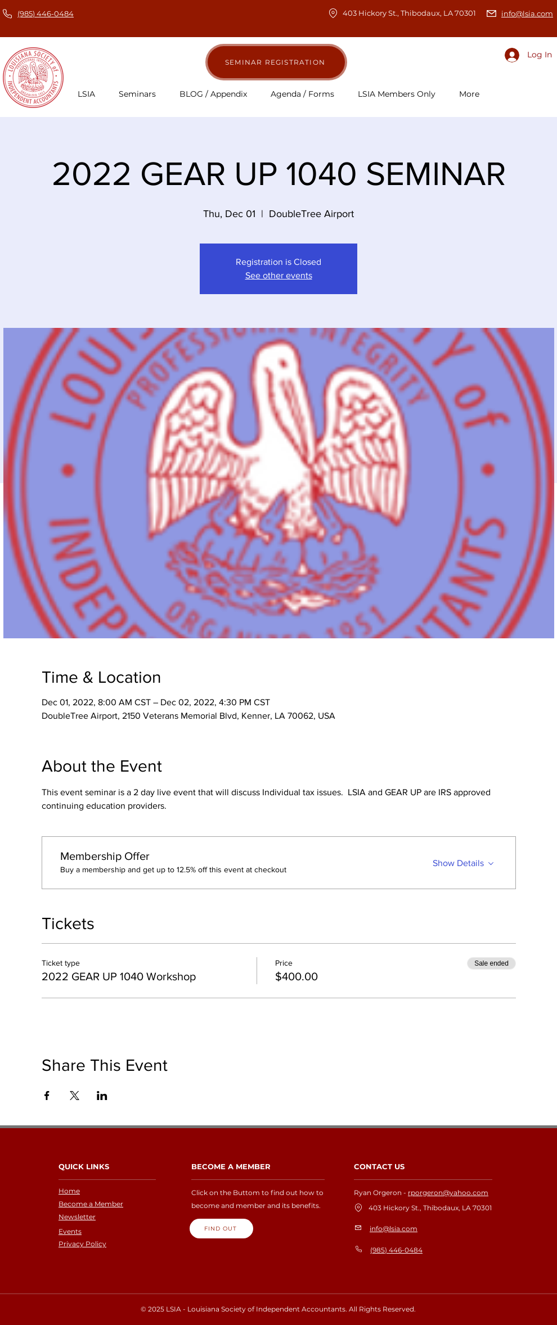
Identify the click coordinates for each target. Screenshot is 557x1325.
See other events (278, 275)
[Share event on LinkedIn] (102, 1095)
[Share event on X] (74, 1095)
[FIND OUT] (221, 1228)
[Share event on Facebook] (47, 1095)
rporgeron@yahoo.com (448, 1192)
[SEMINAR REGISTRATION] (276, 62)
